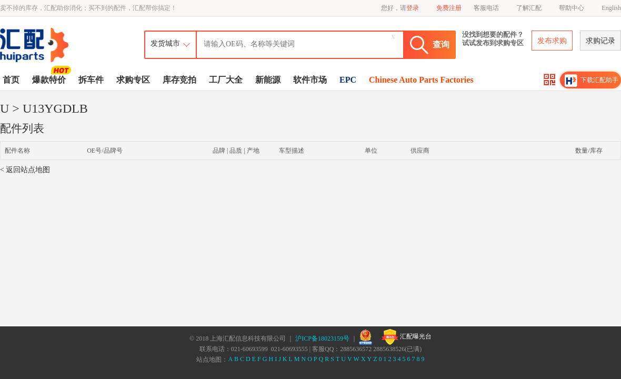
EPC (347, 79)
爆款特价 (50, 79)
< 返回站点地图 (25, 170)
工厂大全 (226, 79)
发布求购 (552, 41)
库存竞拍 (179, 79)
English (611, 8)
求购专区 (133, 79)
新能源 (268, 79)
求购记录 (600, 41)
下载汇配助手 (591, 80)
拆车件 (91, 79)
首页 (11, 79)
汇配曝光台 (407, 337)
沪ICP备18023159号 (322, 338)
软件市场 (310, 79)
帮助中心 (571, 8)
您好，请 (400, 8)
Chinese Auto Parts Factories (421, 79)
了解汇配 (529, 8)
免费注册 (449, 8)
